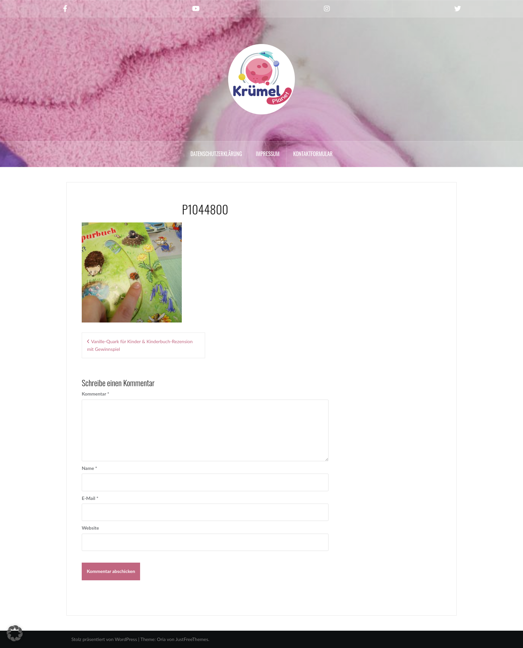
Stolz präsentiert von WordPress (104, 639)
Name (89, 468)
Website (90, 528)
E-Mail (90, 498)
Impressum (268, 154)
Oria (161, 639)
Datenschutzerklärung (216, 154)
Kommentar (95, 394)
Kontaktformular (313, 154)
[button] (14, 633)
